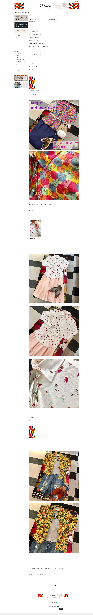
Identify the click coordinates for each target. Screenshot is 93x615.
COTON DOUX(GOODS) (20, 41)
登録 (61, 608)
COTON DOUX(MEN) (19, 37)
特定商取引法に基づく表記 (21, 61)
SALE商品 (17, 48)
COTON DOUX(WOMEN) (20, 39)
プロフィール (19, 53)
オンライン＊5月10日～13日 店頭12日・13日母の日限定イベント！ (45, 19)
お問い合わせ (19, 57)
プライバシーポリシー (20, 59)
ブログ (18, 55)
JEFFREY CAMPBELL (19, 43)
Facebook (18, 66)
